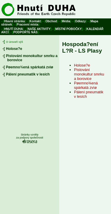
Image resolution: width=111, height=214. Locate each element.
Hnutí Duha (13, 29)
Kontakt (35, 21)
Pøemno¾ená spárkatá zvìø (29, 67)
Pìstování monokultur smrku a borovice (89, 74)
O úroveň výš (14, 41)
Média (66, 21)
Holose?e (14, 49)
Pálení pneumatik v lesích (28, 74)
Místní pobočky (68, 29)
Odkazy (80, 21)
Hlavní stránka (14, 21)
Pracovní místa (27, 24)
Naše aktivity (39, 29)
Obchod (51, 21)
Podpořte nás (25, 32)
